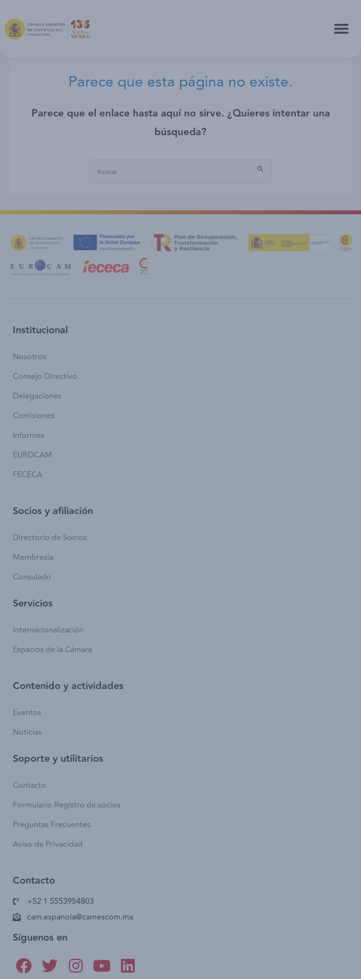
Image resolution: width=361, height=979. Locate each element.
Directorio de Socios (50, 538)
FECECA (27, 475)
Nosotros (29, 357)
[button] (341, 24)
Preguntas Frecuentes (51, 825)
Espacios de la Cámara (52, 650)
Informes (28, 435)
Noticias (27, 732)
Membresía (33, 557)
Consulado (32, 577)
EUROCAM (32, 455)
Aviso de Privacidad (48, 844)
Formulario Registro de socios (66, 805)
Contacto (29, 785)
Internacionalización (48, 630)
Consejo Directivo (45, 376)
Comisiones (34, 416)
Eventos (27, 713)
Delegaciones (37, 396)
